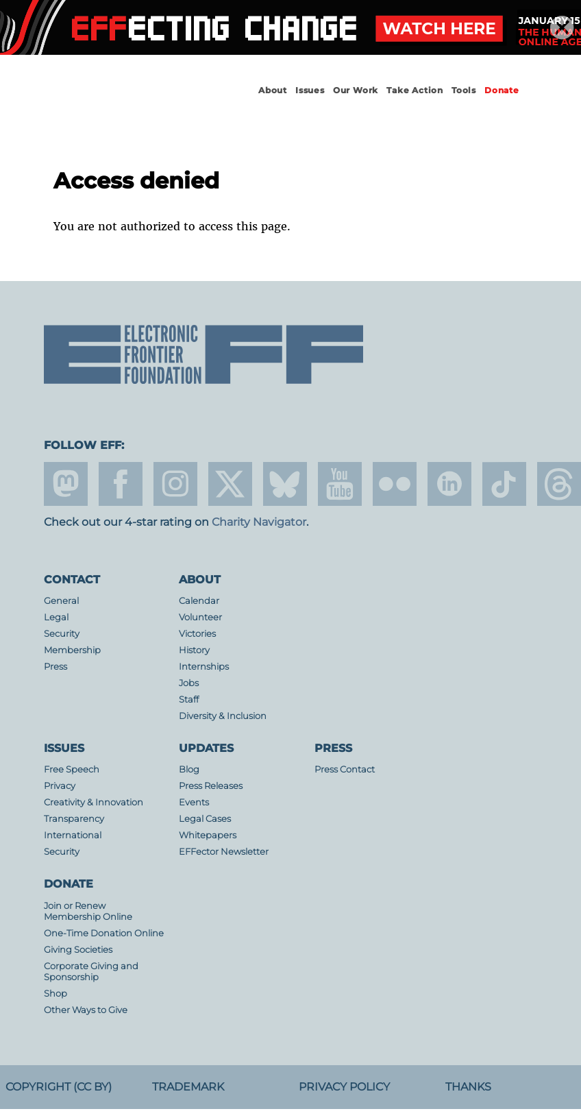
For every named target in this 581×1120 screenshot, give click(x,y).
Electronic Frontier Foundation (119, 102)
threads (559, 484)
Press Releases (211, 786)
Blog (189, 769)
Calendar (199, 601)
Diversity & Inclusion (223, 716)
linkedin (449, 484)
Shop (55, 993)
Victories (197, 634)
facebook (121, 484)
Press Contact (344, 769)
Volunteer (200, 617)
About (272, 90)
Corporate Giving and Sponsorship (91, 971)
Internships (204, 666)
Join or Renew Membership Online (88, 911)
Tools (464, 90)
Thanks (468, 1086)
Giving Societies (78, 950)
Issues (310, 90)
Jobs (189, 683)
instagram (175, 484)
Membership (72, 650)
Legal (56, 617)
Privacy (59, 786)
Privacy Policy (344, 1086)
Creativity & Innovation (93, 802)
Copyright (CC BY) (58, 1086)
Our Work (355, 90)
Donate (501, 90)
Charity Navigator (259, 521)
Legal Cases (205, 819)
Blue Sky (285, 484)
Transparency (74, 819)
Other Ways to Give (85, 1010)
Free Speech (71, 769)
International (72, 835)
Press (55, 666)
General (61, 601)
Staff (189, 699)
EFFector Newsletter (224, 852)
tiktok (504, 484)
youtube (340, 484)
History (194, 650)
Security (61, 634)
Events (194, 802)
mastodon (66, 484)
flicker (395, 484)
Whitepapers (207, 835)
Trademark (188, 1086)
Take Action (414, 90)
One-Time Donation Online (104, 933)
